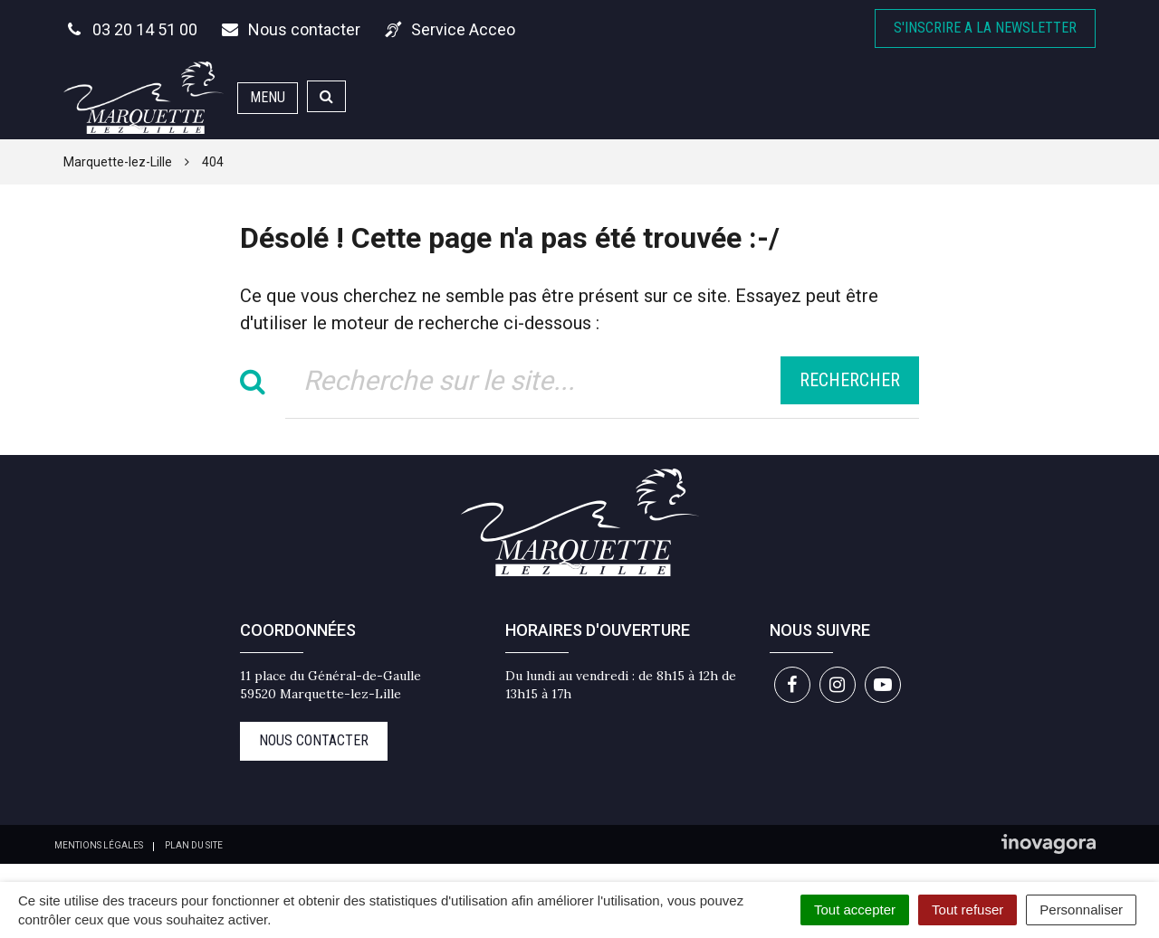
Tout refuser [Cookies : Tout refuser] (967, 909)
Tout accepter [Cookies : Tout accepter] (855, 909)
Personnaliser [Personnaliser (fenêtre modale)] (1081, 909)
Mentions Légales (98, 845)
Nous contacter (314, 740)
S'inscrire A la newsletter (985, 27)
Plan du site (194, 845)
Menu (267, 97)
